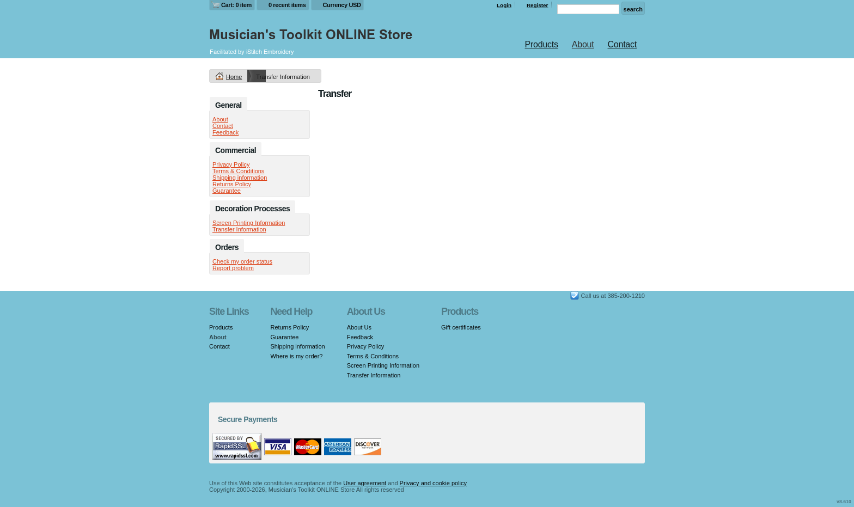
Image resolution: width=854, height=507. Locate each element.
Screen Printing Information (248, 222)
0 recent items (287, 5)
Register (537, 5)
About (583, 44)
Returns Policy (231, 184)
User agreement (364, 483)
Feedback (225, 132)
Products (541, 44)
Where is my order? (296, 356)
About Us (359, 327)
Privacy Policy (230, 164)
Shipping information (239, 177)
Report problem (233, 268)
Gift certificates (461, 327)
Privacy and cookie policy (433, 483)
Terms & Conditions (238, 171)
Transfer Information (239, 229)
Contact (622, 44)
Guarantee (226, 190)
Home (234, 77)
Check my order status (242, 261)
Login (504, 5)
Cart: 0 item (236, 5)
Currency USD (342, 5)
